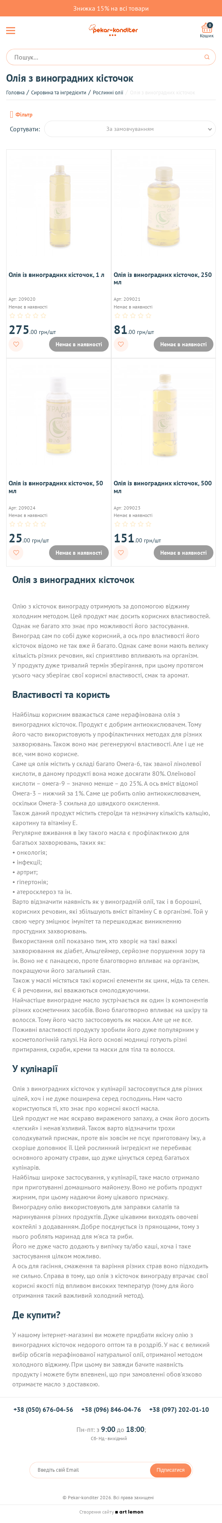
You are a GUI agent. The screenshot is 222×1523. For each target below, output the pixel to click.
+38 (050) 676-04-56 (43, 1409)
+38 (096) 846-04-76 (111, 1409)
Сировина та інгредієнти (58, 92)
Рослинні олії (108, 92)
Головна (15, 92)
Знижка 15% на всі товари (111, 8)
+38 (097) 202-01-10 (179, 1409)
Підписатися (171, 1470)
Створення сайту (111, 1512)
